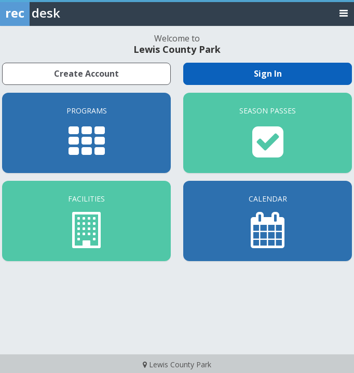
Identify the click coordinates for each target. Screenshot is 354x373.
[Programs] (86, 133)
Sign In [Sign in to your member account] (268, 73)
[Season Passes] (267, 133)
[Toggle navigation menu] (343, 13)
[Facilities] (86, 221)
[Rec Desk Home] (57, 13)
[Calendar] (267, 221)
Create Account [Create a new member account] (86, 73)
